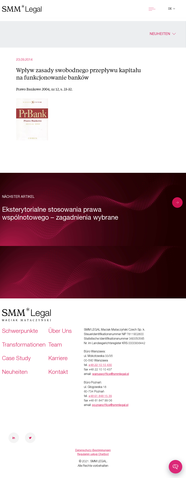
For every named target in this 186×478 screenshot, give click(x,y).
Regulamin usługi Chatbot (93, 454)
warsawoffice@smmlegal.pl (110, 374)
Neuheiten (160, 34)
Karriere (58, 359)
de (170, 9)
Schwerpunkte (20, 332)
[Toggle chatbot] (175, 466)
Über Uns (60, 332)
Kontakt (58, 373)
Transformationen (24, 345)
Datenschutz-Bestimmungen (93, 450)
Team (55, 345)
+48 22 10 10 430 (100, 365)
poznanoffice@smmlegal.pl (110, 405)
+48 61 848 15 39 (100, 396)
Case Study (16, 359)
